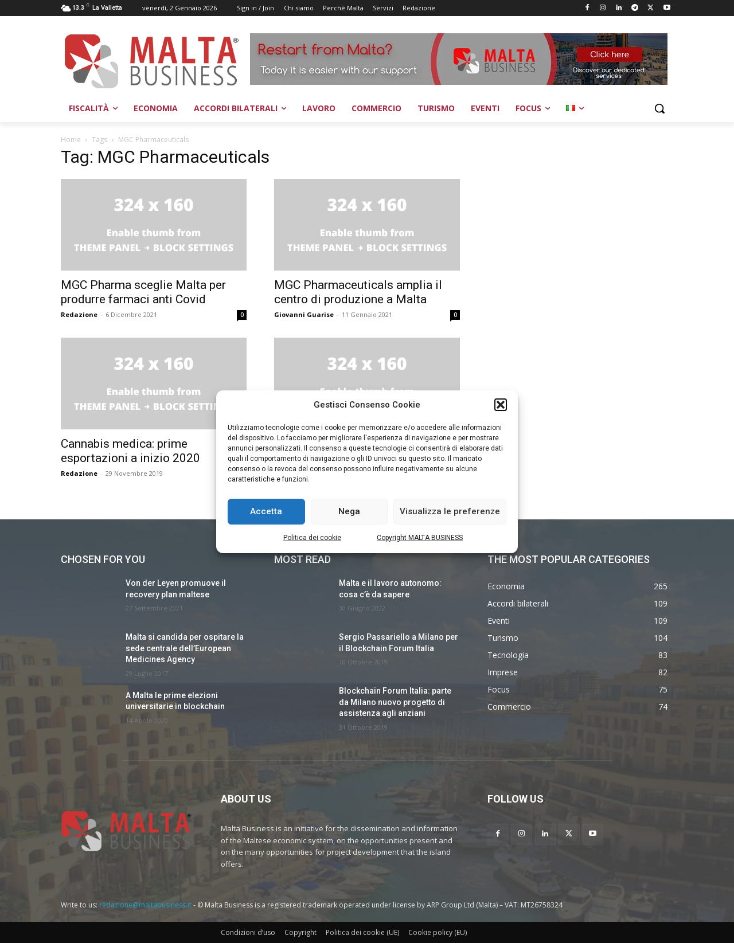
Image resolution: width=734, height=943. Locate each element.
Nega (349, 511)
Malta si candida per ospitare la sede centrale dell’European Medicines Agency (185, 648)
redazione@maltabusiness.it (145, 905)
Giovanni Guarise (304, 314)
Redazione (79, 314)
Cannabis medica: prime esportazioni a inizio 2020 (130, 451)
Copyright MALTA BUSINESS (420, 538)
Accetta (266, 511)
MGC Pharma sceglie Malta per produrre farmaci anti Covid (143, 292)
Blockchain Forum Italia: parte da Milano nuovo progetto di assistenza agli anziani (395, 702)
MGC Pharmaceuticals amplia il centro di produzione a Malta (358, 292)
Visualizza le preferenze (450, 511)
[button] (500, 404)
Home (71, 139)
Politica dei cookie (312, 538)
